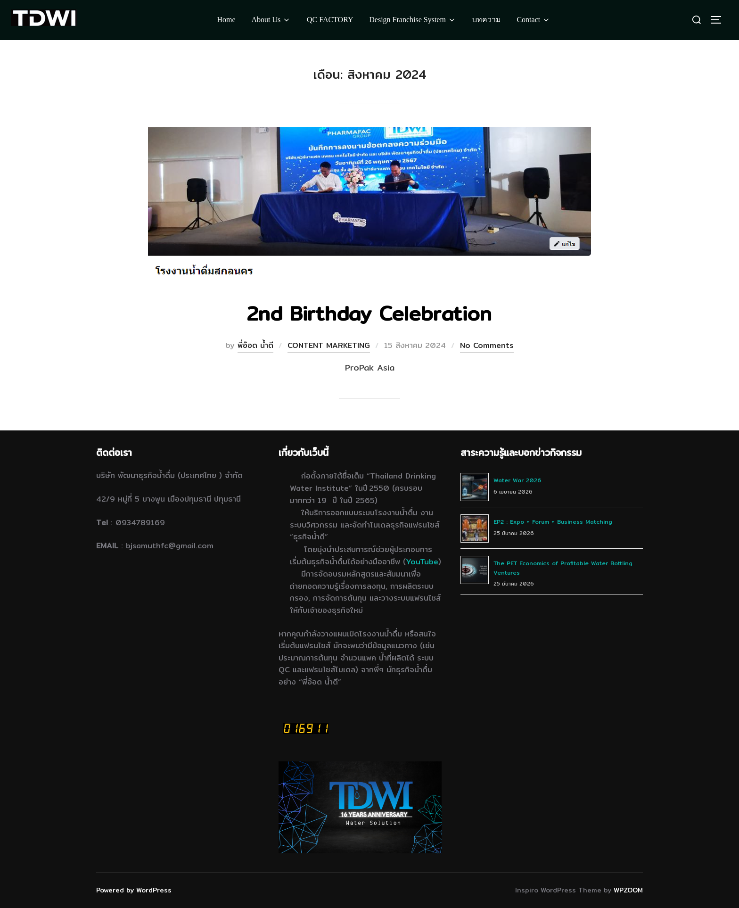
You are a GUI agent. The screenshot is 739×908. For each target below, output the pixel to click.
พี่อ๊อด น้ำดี (255, 345)
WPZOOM (628, 890)
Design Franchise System (412, 20)
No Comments (487, 345)
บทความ (486, 20)
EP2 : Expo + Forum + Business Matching (552, 521)
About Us (271, 20)
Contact (533, 20)
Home (226, 20)
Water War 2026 (517, 480)
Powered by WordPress (134, 890)
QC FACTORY (330, 20)
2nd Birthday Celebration (369, 313)
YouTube (422, 562)
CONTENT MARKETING (328, 345)
